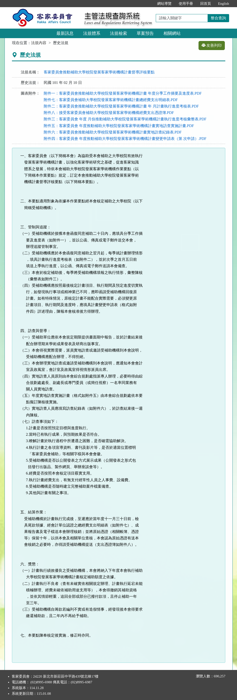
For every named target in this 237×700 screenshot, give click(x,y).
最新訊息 (65, 33)
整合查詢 (218, 18)
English (223, 3)
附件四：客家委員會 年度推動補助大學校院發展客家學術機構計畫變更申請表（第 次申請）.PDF (125, 139)
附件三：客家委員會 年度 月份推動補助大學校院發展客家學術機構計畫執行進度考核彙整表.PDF (125, 119)
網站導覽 (164, 3)
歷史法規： (30, 83)
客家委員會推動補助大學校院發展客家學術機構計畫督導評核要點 (99, 72)
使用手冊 (186, 3)
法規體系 (91, 33)
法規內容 (38, 43)
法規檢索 (118, 33)
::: (148, 3)
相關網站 (172, 33)
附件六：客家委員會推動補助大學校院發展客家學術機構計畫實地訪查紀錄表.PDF (113, 132)
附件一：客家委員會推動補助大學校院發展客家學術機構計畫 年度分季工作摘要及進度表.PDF (123, 93)
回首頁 (205, 3)
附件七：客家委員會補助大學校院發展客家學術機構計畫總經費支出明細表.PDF (111, 100)
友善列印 (212, 45)
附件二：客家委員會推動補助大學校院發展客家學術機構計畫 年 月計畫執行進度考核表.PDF (121, 106)
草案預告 (145, 33)
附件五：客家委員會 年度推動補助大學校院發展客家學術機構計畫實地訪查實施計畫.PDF (119, 126)
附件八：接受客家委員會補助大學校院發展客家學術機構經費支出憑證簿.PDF (109, 113)
